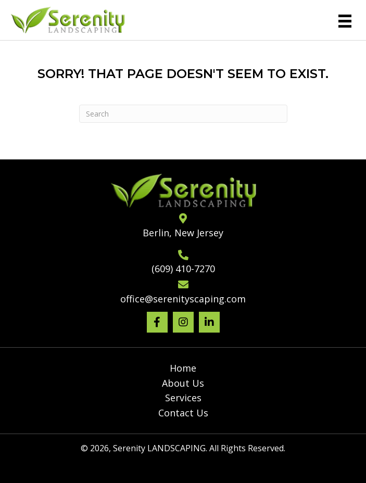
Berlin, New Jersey (183, 232)
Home (183, 368)
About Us (183, 383)
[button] (157, 322)
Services (183, 397)
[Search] (183, 114)
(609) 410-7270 (183, 268)
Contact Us (183, 412)
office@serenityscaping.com (183, 299)
